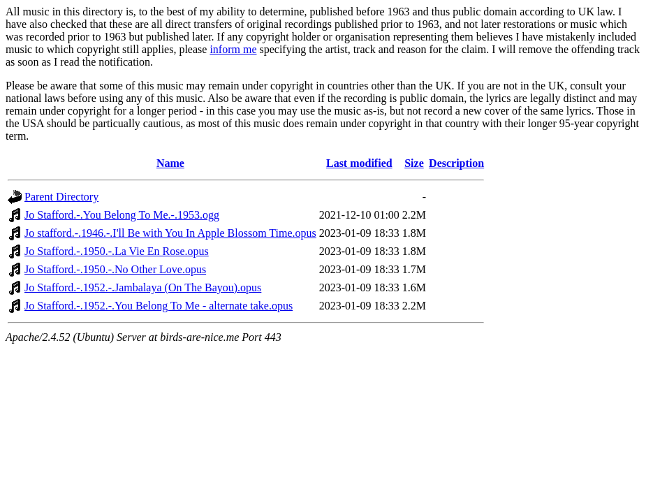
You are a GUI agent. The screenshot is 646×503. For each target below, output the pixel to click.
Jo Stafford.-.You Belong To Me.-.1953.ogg (121, 215)
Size (414, 163)
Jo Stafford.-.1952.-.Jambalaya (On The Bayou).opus (142, 287)
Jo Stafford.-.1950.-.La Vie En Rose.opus (116, 251)
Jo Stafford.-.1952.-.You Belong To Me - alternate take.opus (158, 306)
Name (170, 163)
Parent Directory (61, 197)
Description (456, 163)
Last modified (359, 163)
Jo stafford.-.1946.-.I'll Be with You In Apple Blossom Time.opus (170, 233)
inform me (233, 49)
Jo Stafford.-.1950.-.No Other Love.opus (115, 269)
